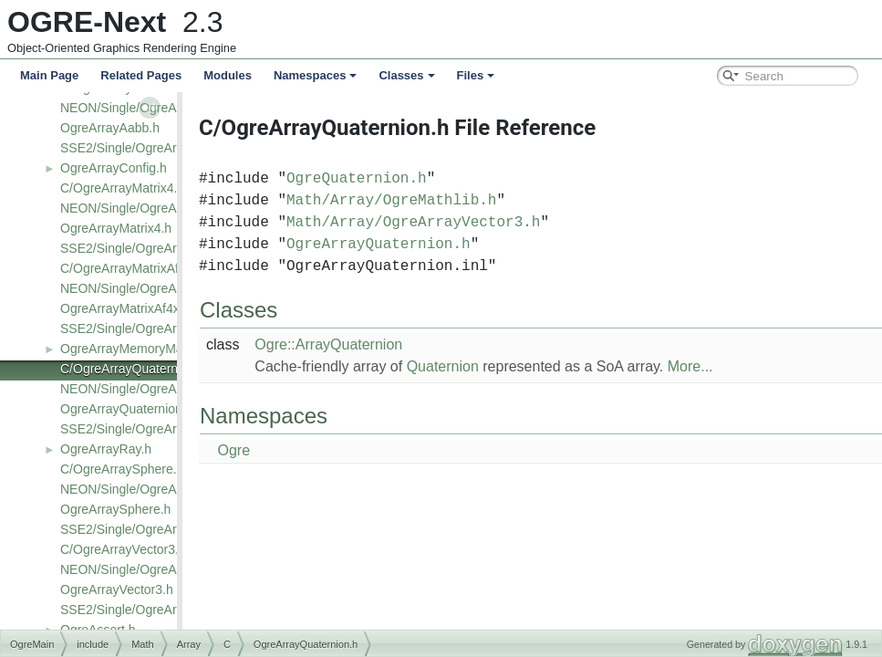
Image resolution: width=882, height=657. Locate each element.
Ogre (265, 450)
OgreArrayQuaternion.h (126, 409)
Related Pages (141, 75)
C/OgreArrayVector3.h (123, 549)
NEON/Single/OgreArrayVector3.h (156, 569)
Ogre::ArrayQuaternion (360, 344)
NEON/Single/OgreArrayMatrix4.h (155, 208)
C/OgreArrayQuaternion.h (133, 368)
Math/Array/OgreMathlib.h (423, 201)
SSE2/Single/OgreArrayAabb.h (147, 148)
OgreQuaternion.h (388, 179)
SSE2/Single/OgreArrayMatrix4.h (153, 248)
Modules (227, 75)
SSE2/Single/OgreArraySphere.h (153, 529)
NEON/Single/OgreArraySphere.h (155, 489)
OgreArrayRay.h (105, 449)
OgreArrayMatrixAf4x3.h (128, 308)
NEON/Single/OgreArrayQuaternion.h (166, 388)
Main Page (49, 75)
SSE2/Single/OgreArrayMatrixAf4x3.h (166, 328)
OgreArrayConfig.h (113, 168)
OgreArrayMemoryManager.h (142, 348)
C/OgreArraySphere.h (121, 469)
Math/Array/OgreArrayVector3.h (445, 223)
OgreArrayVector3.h (116, 589)
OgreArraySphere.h (115, 509)
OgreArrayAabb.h (110, 127)
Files (476, 75)
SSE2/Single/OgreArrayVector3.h (154, 609)
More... (722, 366)
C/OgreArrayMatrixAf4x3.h (135, 268)
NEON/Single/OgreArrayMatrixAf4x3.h (168, 288)
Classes (406, 75)
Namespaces (316, 75)
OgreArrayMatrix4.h (115, 228)
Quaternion (475, 366)
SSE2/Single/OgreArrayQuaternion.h (164, 429)
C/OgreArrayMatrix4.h (122, 188)
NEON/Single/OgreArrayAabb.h (149, 107)
